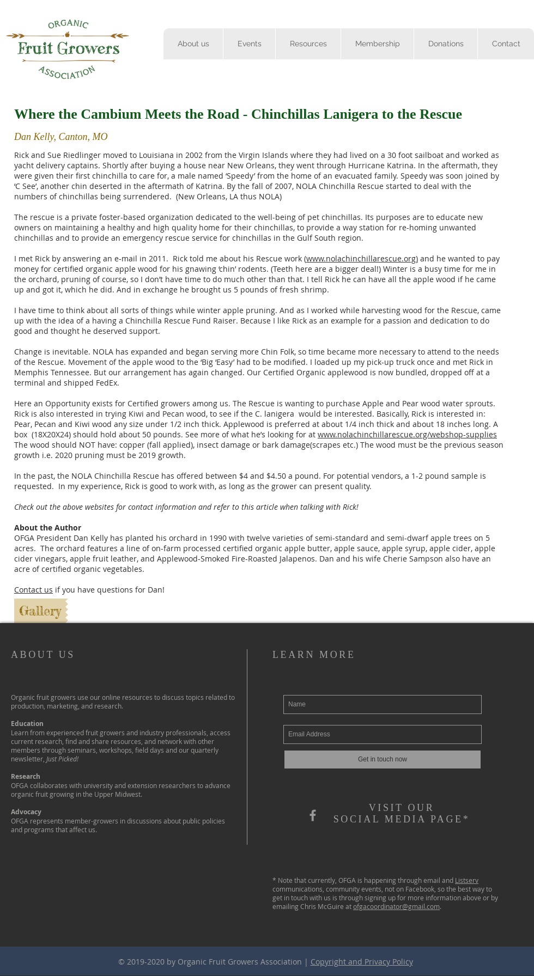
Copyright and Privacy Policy (362, 961)
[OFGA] (312, 815)
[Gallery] (39, 611)
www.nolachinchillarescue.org (361, 258)
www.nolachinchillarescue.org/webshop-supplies (407, 434)
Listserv (466, 880)
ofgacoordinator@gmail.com (396, 906)
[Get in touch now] (382, 759)
